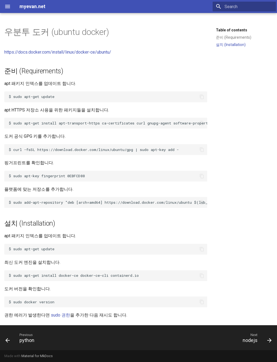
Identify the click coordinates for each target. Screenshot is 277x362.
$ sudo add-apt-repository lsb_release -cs (108, 202)
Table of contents (231, 30)
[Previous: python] (21, 337)
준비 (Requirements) (233, 37)
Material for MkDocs (37, 356)
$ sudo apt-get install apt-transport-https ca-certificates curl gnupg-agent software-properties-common (108, 123)
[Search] (244, 6)
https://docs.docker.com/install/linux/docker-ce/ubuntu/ (57, 52)
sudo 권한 (60, 315)
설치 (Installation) (231, 44)
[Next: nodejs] (255, 337)
